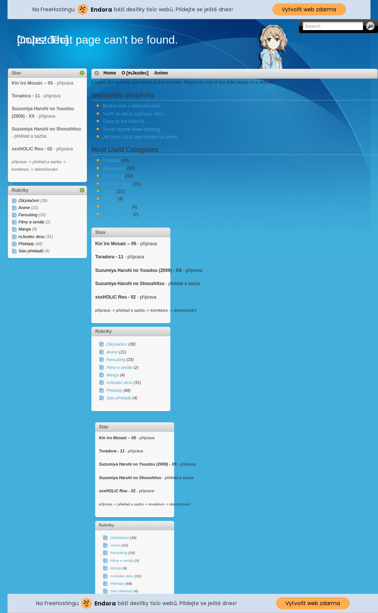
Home (109, 73)
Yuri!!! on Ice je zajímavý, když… (135, 114)
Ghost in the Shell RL (124, 121)
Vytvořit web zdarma (309, 9)
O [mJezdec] (134, 73)
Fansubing (27, 214)
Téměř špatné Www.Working (131, 129)
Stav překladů (30, 251)
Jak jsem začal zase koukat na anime (140, 137)
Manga (24, 229)
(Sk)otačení (28, 200)
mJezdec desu (31, 236)
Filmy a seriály (31, 222)
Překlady (26, 243)
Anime (24, 207)
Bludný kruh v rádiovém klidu (131, 106)
